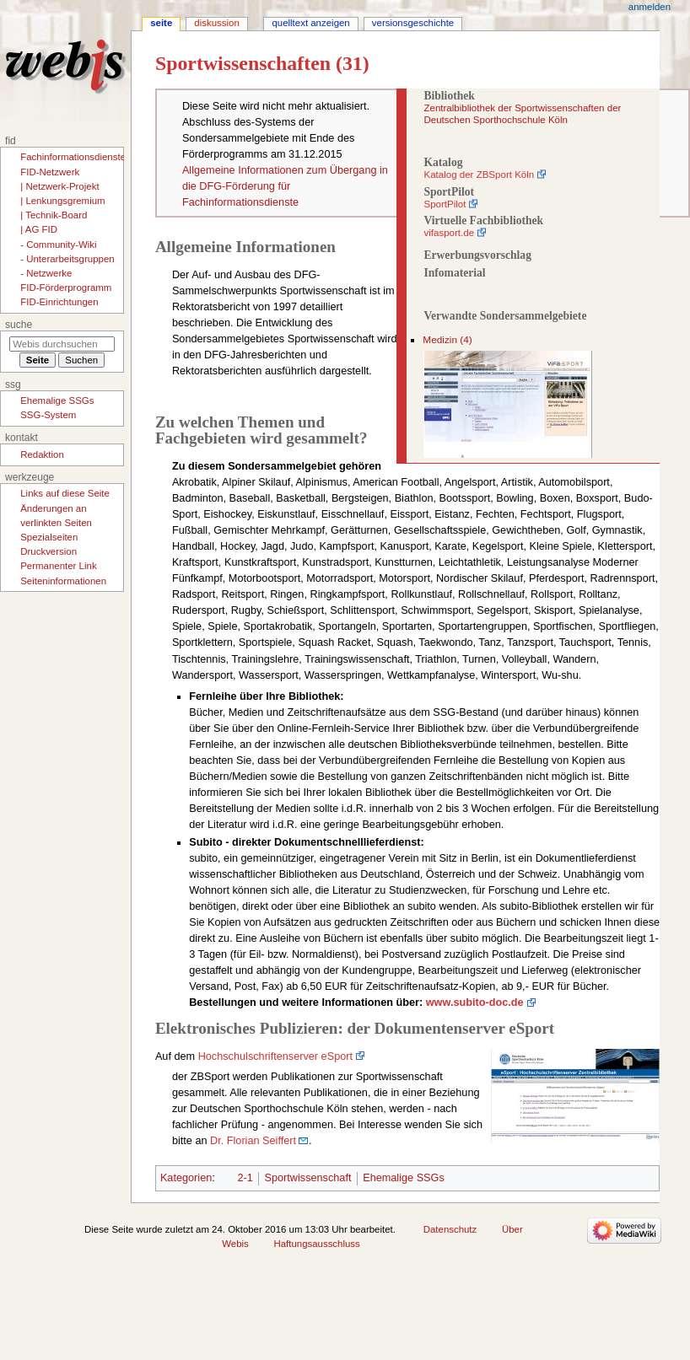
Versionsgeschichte (413, 23)
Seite (161, 23)
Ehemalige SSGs (404, 1178)
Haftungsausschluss (317, 1244)
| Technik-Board (53, 215)
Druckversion (48, 551)
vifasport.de (448, 233)
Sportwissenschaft (308, 1178)
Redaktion (42, 454)
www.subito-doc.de (475, 1002)
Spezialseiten (49, 537)
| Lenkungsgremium (62, 201)
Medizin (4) (447, 340)
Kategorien (186, 1178)
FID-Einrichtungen (59, 302)
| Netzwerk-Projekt (59, 186)
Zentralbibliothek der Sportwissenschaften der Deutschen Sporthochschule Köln (522, 114)
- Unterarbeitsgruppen (67, 259)
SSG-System (48, 415)
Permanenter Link (58, 566)
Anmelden (649, 7)
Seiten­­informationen (63, 581)
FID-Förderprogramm (65, 287)
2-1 (244, 1178)
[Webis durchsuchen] (62, 344)
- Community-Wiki (58, 244)
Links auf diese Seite (65, 493)
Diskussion (216, 23)
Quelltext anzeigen (310, 23)
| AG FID (38, 229)
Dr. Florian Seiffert (253, 1141)
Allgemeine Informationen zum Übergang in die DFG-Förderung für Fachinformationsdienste (285, 186)
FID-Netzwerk (49, 172)
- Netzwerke (46, 273)
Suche (18, 325)
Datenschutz (450, 1229)
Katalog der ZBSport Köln (478, 174)
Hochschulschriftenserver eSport (275, 1056)
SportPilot (444, 204)
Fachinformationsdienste (73, 157)
